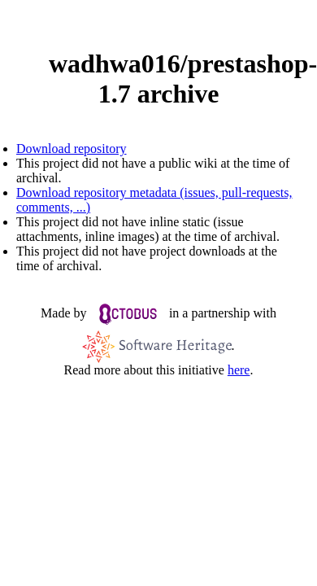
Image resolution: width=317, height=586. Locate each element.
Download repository (71, 148)
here (239, 370)
